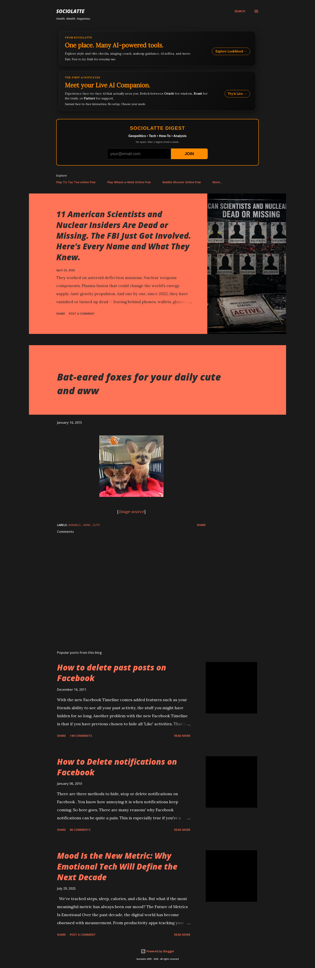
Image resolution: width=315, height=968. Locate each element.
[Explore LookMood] (157, 48)
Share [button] (60, 313)
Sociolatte (70, 11)
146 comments (81, 736)
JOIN (189, 153)
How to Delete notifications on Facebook (117, 767)
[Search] (239, 11)
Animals (75, 525)
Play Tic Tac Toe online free (75, 182)
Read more (182, 736)
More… (217, 182)
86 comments (80, 830)
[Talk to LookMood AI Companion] (157, 91)
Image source (131, 511)
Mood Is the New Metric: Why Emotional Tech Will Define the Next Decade (117, 866)
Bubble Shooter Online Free (182, 182)
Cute (96, 525)
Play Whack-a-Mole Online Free (129, 182)
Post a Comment (82, 313)
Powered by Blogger (157, 951)
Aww (87, 525)
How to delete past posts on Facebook (111, 673)
